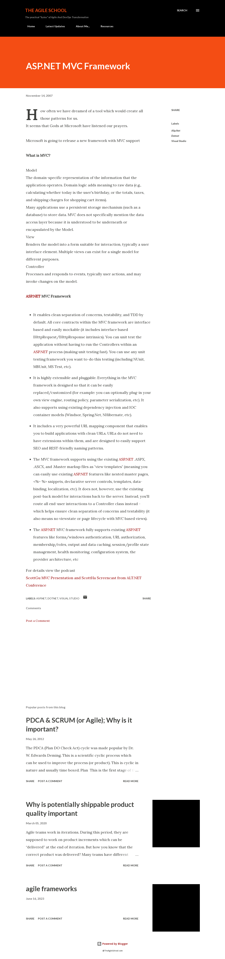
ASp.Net (175, 130)
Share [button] (175, 110)
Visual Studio (178, 140)
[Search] (182, 10)
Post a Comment (38, 621)
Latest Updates (53, 26)
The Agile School (46, 10)
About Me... (81, 26)
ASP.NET (33, 296)
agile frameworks (51, 889)
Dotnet (175, 135)
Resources (104, 26)
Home (29, 26)
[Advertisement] (88, 659)
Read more (130, 781)
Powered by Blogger (112, 943)
